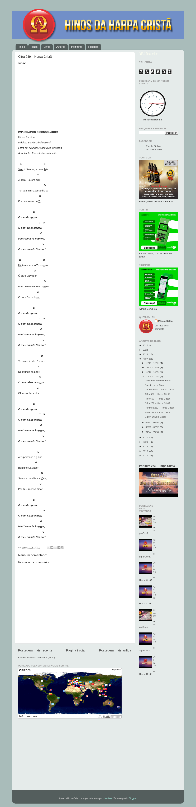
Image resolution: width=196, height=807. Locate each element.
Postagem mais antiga (115, 650)
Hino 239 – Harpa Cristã (157, 412)
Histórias (93, 46)
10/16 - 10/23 (153, 372)
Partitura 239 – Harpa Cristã (159, 407)
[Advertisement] (158, 734)
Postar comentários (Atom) (41, 657)
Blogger (132, 798)
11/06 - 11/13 (153, 367)
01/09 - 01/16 (153, 431)
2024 (146, 350)
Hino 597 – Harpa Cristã (157, 398)
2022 (146, 359)
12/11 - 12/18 (153, 363)
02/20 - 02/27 (153, 422)
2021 (146, 437)
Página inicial (75, 650)
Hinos (34, 46)
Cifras (47, 46)
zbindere (107, 798)
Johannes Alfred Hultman (158, 380)
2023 (146, 354)
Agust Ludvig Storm (155, 385)
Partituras (76, 46)
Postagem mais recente (35, 650)
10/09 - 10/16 (153, 376)
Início (22, 46)
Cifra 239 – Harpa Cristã (157, 403)
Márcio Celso (165, 321)
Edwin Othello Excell (39, 142)
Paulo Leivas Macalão (44, 153)
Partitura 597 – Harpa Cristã (159, 389)
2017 (146, 455)
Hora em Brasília (152, 119)
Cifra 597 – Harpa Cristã (157, 394)
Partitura (30, 137)
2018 (146, 451)
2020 (146, 442)
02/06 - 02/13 (153, 427)
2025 (146, 345)
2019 (146, 446)
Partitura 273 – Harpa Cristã (157, 466)
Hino (21, 137)
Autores (60, 46)
